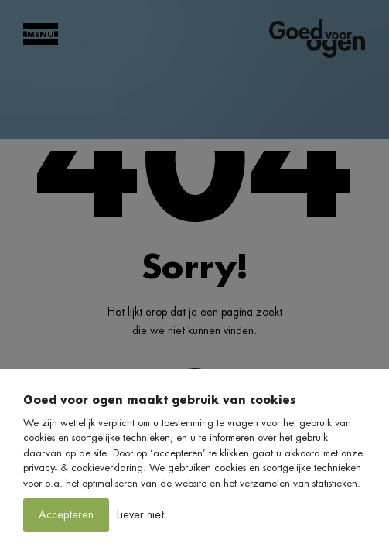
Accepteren (66, 514)
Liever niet (140, 514)
